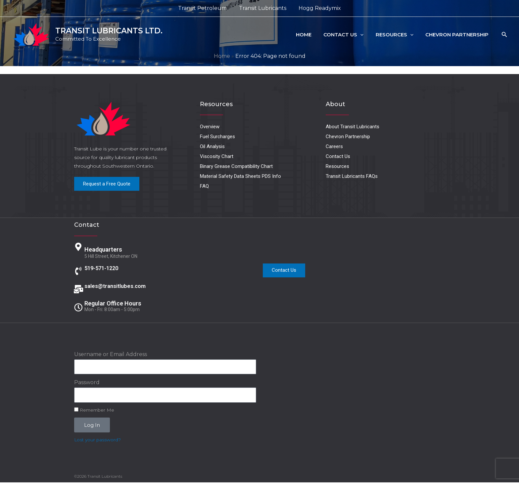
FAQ (204, 186)
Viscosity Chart (216, 156)
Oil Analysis (212, 146)
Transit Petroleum (204, 8)
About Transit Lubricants (352, 127)
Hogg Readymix (318, 8)
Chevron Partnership (458, 34)
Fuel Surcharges (217, 137)
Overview (209, 127)
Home (311, 34)
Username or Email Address (110, 355)
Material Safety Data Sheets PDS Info (240, 176)
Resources (398, 34)
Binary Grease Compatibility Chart (236, 166)
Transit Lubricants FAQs (352, 176)
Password (87, 383)
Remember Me (94, 410)
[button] (366, 34)
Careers (334, 146)
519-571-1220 (103, 267)
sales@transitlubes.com (118, 285)
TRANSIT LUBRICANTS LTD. (109, 30)
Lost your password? (97, 440)
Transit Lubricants (262, 8)
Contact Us (349, 34)
